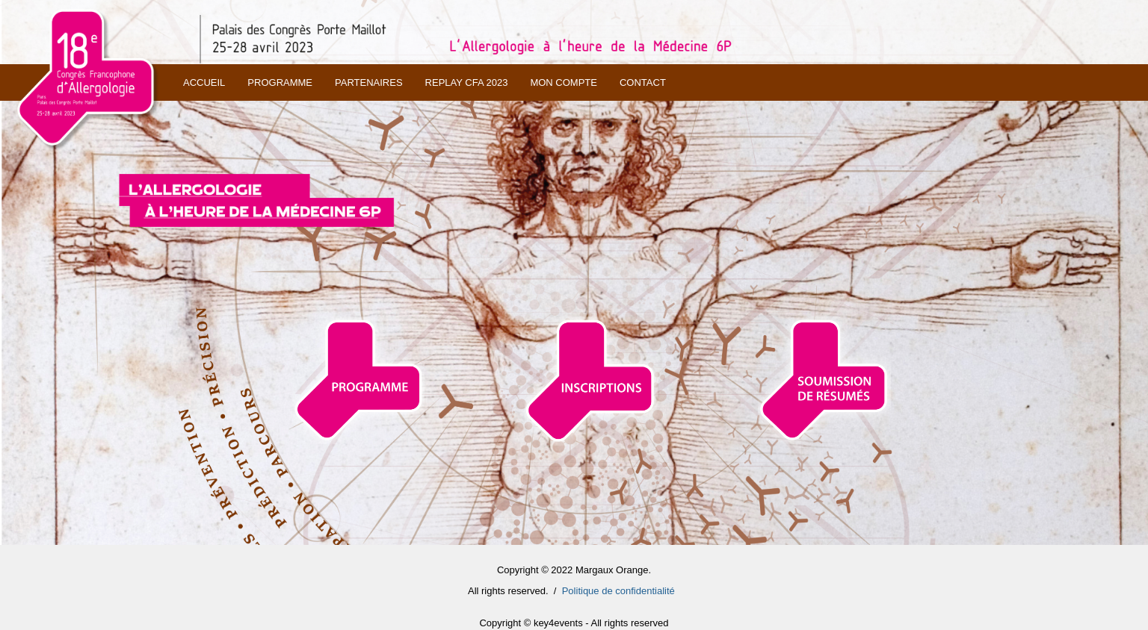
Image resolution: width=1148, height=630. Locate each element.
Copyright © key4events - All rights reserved (573, 623)
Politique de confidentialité (618, 590)
